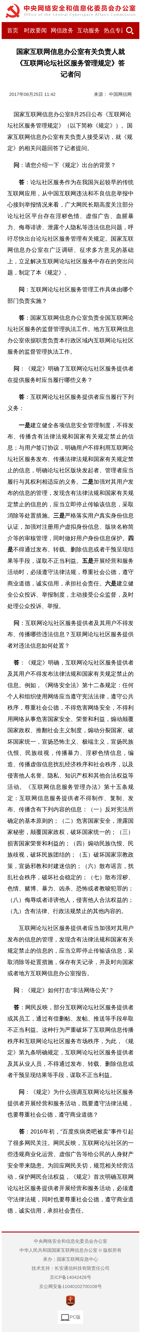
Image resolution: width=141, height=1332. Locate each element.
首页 (12, 30)
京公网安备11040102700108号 (70, 1286)
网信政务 (62, 30)
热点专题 (115, 30)
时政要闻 (35, 30)
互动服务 (88, 30)
